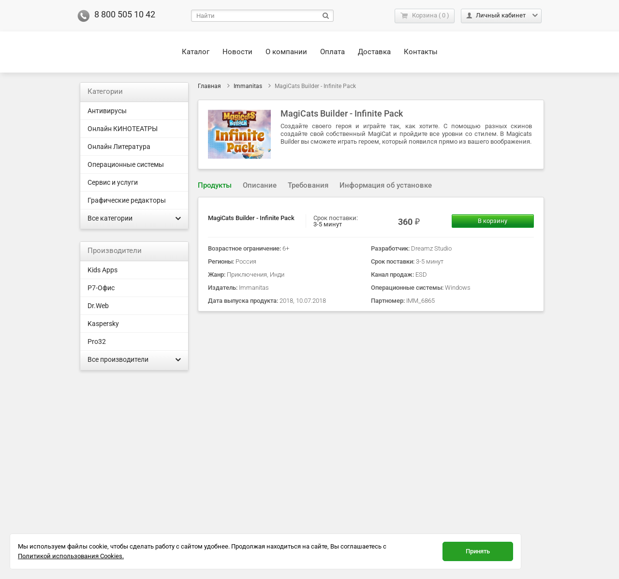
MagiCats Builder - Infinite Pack (251, 218)
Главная (209, 86)
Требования (308, 185)
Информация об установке (385, 185)
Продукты (215, 185)
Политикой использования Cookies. (71, 556)
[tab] (215, 185)
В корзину (492, 220)
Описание (260, 185)
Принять (478, 551)
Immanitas (248, 86)
